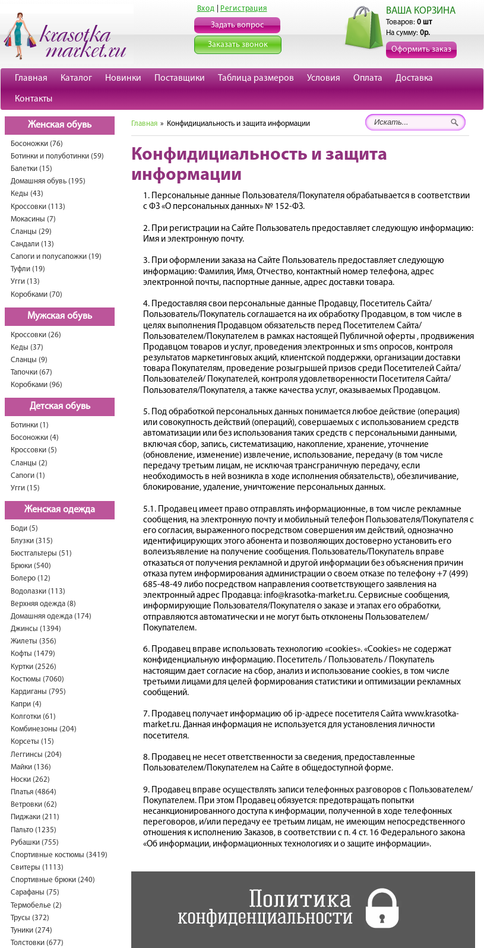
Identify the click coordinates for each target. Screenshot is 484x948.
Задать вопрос (237, 25)
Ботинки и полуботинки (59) (57, 156)
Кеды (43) (27, 194)
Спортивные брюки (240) (53, 880)
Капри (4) (26, 704)
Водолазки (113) (38, 591)
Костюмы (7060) (37, 679)
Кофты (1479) (33, 654)
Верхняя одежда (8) (43, 604)
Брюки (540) (31, 566)
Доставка (414, 78)
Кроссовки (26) (36, 335)
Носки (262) (30, 780)
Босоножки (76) (37, 144)
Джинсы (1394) (36, 629)
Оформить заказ (421, 49)
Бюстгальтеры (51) (41, 553)
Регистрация (243, 8)
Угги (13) (25, 282)
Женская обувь (59, 125)
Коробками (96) (36, 385)
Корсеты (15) (32, 742)
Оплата (367, 78)
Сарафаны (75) (35, 892)
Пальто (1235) (33, 830)
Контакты (33, 99)
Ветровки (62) (34, 805)
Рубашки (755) (35, 842)
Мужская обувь (59, 316)
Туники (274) (31, 930)
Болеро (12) (30, 578)
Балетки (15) (31, 169)
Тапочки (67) (31, 372)
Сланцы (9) (29, 360)
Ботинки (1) (30, 425)
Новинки (123, 78)
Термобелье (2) (36, 905)
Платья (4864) (33, 792)
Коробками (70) (36, 295)
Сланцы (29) (31, 232)
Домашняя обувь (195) (48, 181)
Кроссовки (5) (34, 450)
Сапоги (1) (28, 476)
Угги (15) (25, 488)
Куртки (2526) (33, 667)
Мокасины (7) (33, 219)
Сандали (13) (32, 244)
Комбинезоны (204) (44, 729)
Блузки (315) (32, 541)
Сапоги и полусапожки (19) (56, 257)
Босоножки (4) (35, 438)
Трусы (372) (30, 918)
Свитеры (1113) (37, 867)
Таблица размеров (256, 78)
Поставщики (179, 78)
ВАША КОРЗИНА (420, 11)
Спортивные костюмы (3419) (59, 855)
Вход (206, 8)
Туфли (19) (28, 269)
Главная (31, 78)
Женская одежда (59, 510)
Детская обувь (60, 406)
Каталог (76, 78)
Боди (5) (24, 528)
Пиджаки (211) (35, 817)
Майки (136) (31, 767)
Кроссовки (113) (38, 207)
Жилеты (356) (33, 641)
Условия (323, 78)
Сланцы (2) (29, 463)
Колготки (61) (33, 717)
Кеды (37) (27, 347)
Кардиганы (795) (38, 692)
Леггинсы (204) (36, 755)
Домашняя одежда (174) (51, 616)
